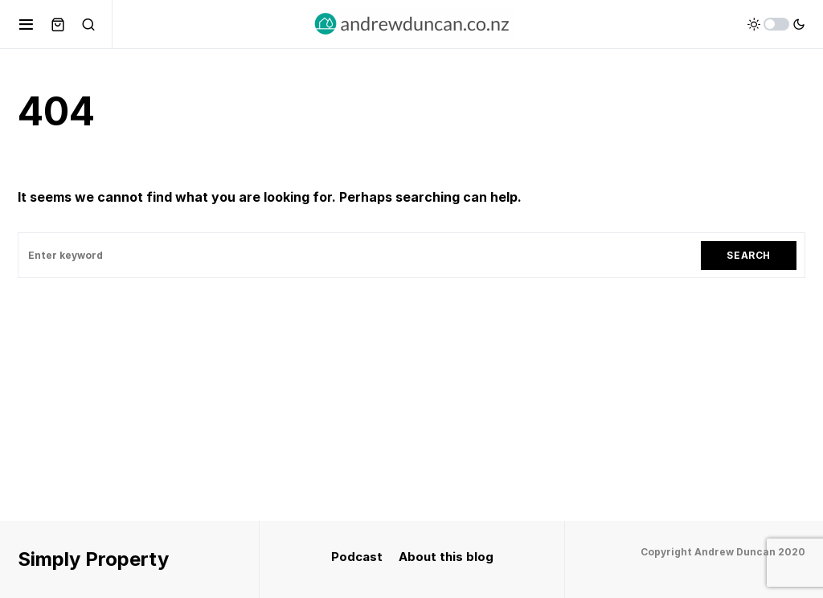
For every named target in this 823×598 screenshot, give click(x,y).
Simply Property (93, 559)
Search (749, 255)
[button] (26, 24)
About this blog (446, 556)
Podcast (357, 556)
